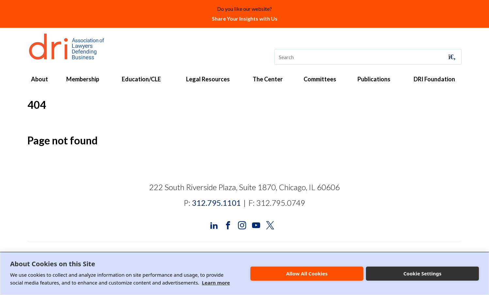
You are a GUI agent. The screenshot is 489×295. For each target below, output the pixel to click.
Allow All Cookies (306, 273)
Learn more (216, 282)
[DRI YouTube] (256, 224)
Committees (320, 79)
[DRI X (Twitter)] (270, 224)
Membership (82, 79)
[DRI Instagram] (242, 224)
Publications (373, 79)
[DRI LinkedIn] (214, 224)
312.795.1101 (216, 202)
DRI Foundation (434, 79)
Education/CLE (141, 79)
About (39, 79)
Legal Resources (208, 79)
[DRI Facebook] (228, 224)
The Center (268, 79)
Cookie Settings (422, 273)
